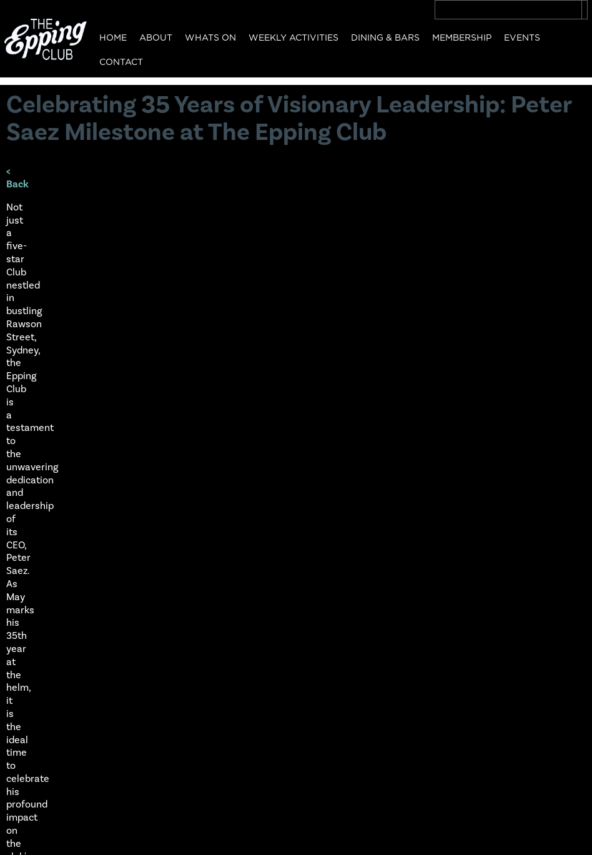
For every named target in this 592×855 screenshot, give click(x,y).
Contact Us (33, 779)
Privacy (24, 838)
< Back (20, 177)
